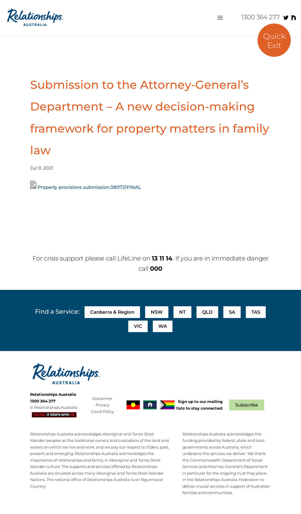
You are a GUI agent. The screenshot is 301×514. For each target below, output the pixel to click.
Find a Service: (57, 311)
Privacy (102, 404)
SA (232, 312)
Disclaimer (102, 398)
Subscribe (246, 405)
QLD (207, 312)
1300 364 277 (260, 17)
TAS (255, 312)
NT (182, 312)
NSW (157, 312)
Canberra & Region (112, 312)
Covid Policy (102, 411)
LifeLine (129, 258)
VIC (138, 326)
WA (162, 326)
